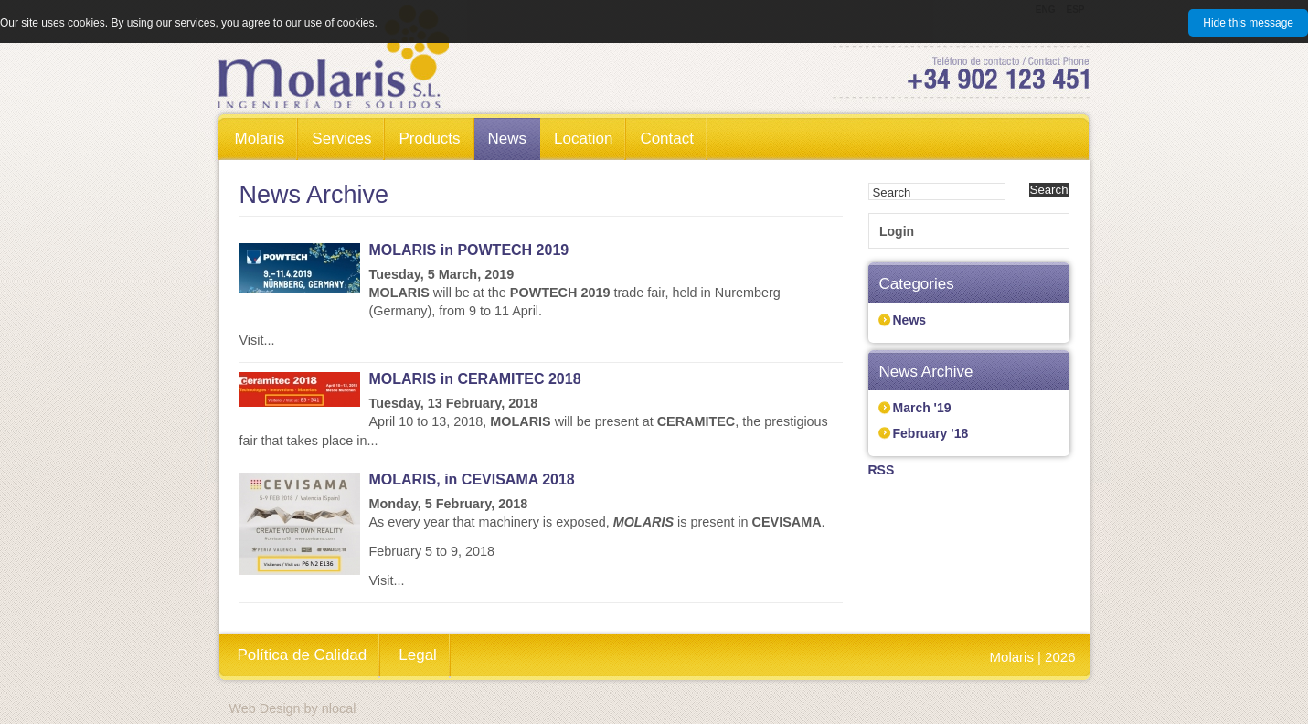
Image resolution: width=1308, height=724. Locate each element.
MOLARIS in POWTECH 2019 (469, 250)
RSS (881, 470)
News (910, 320)
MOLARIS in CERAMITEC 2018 (475, 379)
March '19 (922, 407)
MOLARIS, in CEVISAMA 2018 (472, 479)
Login (896, 231)
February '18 (931, 433)
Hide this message (1248, 22)
